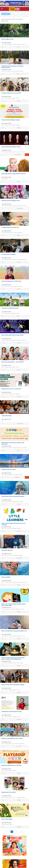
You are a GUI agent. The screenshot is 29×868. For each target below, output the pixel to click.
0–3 (2, 531)
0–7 (2, 504)
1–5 (2, 746)
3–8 (2, 450)
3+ (2, 155)
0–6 (2, 289)
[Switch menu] (2, 9)
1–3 (2, 612)
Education (18, 397)
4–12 (3, 397)
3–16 (3, 343)
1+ (2, 208)
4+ (2, 692)
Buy (27, 154)
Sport (17, 316)
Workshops (18, 558)
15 (21, 831)
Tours (17, 47)
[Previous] (5, 831)
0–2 (2, 181)
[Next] (24, 831)
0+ (2, 47)
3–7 (2, 128)
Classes (17, 101)
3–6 (2, 235)
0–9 (2, 639)
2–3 (2, 800)
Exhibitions (16, 477)
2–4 (2, 370)
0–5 (2, 666)
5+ (2, 558)
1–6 (2, 101)
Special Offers (17, 155)
